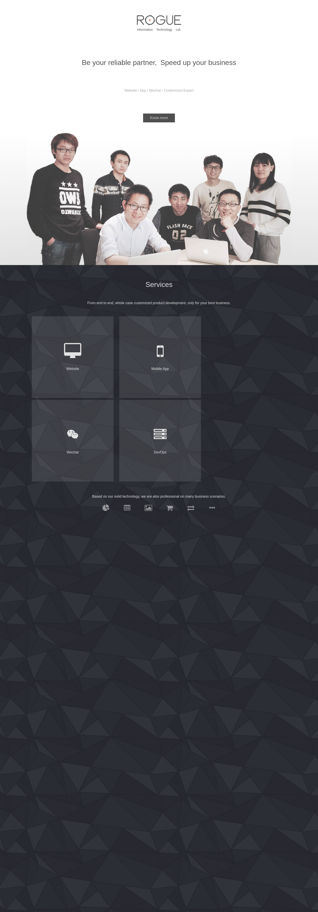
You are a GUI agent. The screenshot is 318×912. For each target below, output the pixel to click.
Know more (159, 118)
